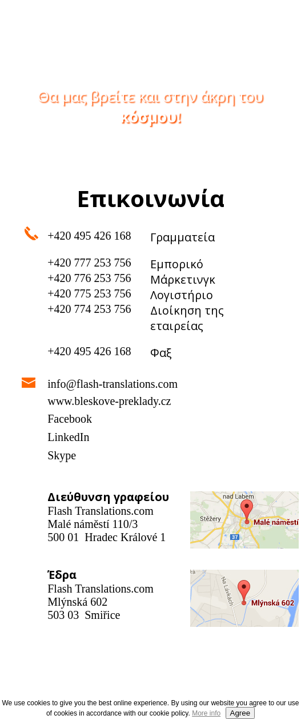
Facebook (69, 418)
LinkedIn (68, 437)
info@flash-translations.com (112, 384)
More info (206, 713)
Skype (61, 455)
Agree (240, 713)
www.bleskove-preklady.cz (109, 401)
